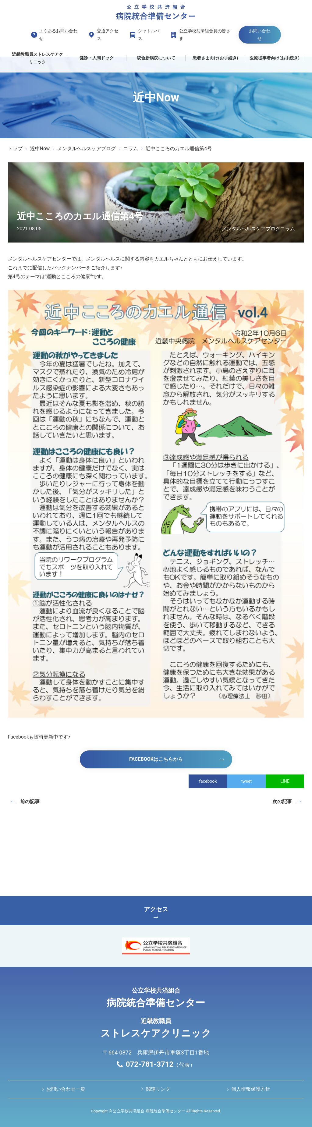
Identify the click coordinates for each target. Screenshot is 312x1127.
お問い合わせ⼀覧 (65, 1089)
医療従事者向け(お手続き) (275, 57)
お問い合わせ (259, 34)
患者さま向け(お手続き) (215, 57)
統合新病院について (156, 57)
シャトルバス (148, 34)
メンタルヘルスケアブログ (86, 148)
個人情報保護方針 (250, 1089)
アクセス (156, 911)
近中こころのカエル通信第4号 (179, 148)
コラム (130, 148)
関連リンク (158, 1089)
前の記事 (30, 801)
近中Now (40, 148)
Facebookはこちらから (156, 759)
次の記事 (282, 801)
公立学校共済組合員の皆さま (204, 34)
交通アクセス (107, 34)
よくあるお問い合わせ (58, 34)
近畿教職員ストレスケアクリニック (37, 58)
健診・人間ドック (97, 57)
